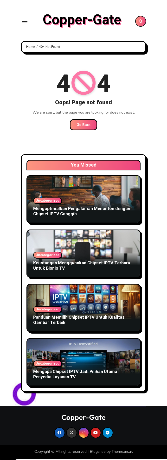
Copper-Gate (82, 20)
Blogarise (98, 452)
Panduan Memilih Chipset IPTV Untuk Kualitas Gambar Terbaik (79, 321)
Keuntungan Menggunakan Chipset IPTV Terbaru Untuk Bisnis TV (81, 267)
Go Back (83, 126)
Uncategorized (47, 201)
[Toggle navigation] (25, 22)
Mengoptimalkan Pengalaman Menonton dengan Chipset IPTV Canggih (81, 212)
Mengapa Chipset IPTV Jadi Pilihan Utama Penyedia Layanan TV (75, 375)
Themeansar (122, 452)
